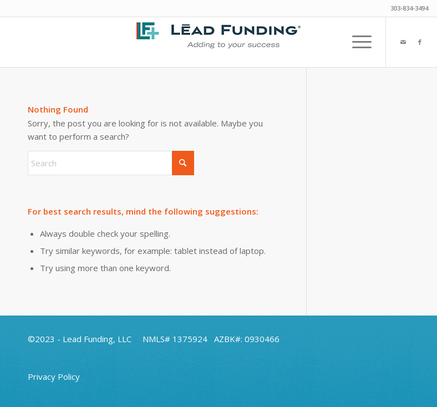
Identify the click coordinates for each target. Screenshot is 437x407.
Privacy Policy (54, 376)
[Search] (111, 163)
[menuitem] (356, 42)
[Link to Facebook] (419, 42)
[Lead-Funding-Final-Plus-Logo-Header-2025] (218, 42)
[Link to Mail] (403, 42)
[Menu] (356, 42)
